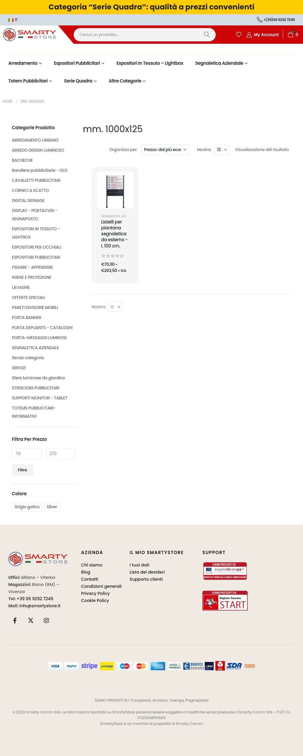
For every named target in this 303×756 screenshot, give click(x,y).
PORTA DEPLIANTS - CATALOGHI (42, 328)
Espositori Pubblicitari (77, 63)
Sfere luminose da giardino (38, 378)
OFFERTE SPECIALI (28, 297)
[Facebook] (15, 620)
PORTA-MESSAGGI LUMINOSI (39, 338)
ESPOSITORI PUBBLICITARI (36, 257)
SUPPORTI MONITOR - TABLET (39, 398)
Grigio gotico (27, 507)
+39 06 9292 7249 (35, 599)
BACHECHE (22, 160)
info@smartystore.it (40, 606)
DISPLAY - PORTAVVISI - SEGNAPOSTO (34, 215)
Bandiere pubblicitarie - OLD (39, 170)
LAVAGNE (21, 287)
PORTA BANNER (26, 317)
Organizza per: (123, 150)
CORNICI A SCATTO (30, 190)
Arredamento (23, 63)
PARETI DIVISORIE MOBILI (35, 307)
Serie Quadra (78, 81)
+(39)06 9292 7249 (276, 19)
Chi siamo (91, 565)
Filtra (22, 469)
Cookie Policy (95, 600)
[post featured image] (114, 190)
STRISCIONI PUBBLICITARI (35, 388)
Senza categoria (28, 358)
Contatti (89, 579)
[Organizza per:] (165, 150)
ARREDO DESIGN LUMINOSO (38, 150)
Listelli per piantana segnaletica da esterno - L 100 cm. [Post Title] (114, 234)
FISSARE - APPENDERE (32, 267)
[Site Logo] (37, 34)
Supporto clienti (146, 579)
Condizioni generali (101, 586)
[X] (31, 620)
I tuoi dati (139, 565)
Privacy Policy (95, 593)
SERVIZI (19, 368)
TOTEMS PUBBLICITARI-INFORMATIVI (34, 412)
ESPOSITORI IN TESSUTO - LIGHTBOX (36, 233)
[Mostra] (222, 150)
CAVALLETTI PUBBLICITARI (36, 180)
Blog (85, 572)
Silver (52, 507)
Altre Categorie (125, 81)
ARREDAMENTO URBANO (35, 140)
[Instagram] (46, 620)
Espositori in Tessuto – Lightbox (150, 63)
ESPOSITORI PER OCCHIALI (36, 247)
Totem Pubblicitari (28, 81)
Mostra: (204, 150)
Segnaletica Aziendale (219, 63)
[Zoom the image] (37, 555)
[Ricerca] (207, 34)
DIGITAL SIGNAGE (28, 200)
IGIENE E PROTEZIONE (31, 277)
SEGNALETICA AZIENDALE (118, 216)
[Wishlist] (239, 34)
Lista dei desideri (147, 572)
